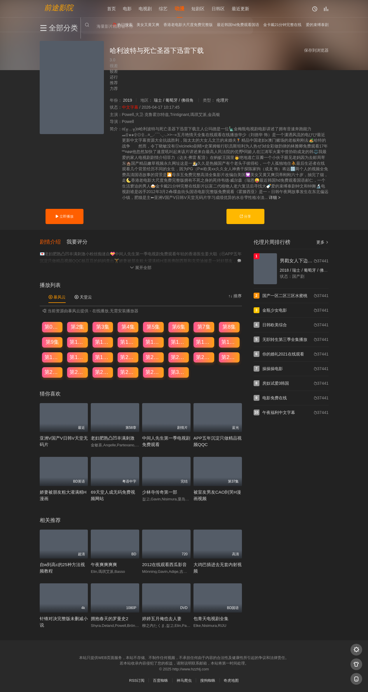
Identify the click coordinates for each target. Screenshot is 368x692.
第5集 (153, 327)
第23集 (204, 357)
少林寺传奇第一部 (159, 491)
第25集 (52, 372)
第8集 (229, 327)
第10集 (77, 342)
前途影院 (58, 7)
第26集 (77, 372)
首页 (111, 8)
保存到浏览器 (316, 50)
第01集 (52, 327)
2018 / (286, 270)
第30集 (179, 372)
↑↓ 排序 (235, 295)
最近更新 (240, 8)
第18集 (77, 357)
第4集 (128, 327)
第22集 (179, 357)
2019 (127, 100)
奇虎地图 (231, 680)
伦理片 (222, 100)
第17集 (52, 357)
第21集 (153, 357)
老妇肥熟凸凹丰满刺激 (113, 438)
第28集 (128, 372)
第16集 (229, 342)
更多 (322, 242)
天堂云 (83, 296)
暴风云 (57, 296)
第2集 (77, 327)
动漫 (179, 8)
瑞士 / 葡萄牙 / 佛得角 (173, 100)
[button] (53, 241)
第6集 (178, 327)
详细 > (274, 197)
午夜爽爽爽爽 (104, 564)
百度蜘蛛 (160, 680)
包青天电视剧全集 (211, 618)
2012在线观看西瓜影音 (164, 564)
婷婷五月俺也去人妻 (162, 618)
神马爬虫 (184, 680)
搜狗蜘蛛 (207, 680)
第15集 (204, 342)
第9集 (52, 342)
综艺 (163, 8)
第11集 (103, 342)
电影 (127, 8)
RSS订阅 (137, 680)
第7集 (204, 327)
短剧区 (198, 8)
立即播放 (64, 216)
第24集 (229, 357)
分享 (245, 216)
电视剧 (145, 8)
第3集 (102, 327)
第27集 (103, 372)
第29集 (153, 372)
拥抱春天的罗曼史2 (109, 618)
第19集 (103, 357)
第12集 (128, 342)
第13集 (153, 342)
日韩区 (218, 8)
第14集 (179, 342)
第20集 (128, 357)
